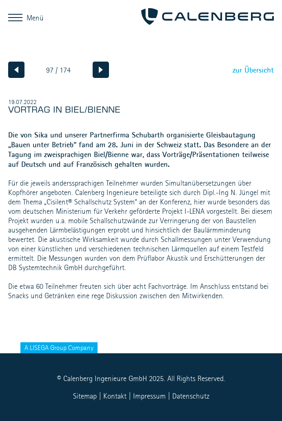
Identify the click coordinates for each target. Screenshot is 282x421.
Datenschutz (190, 396)
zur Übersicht (253, 70)
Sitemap (85, 396)
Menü (17, 17)
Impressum (149, 396)
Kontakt (115, 396)
